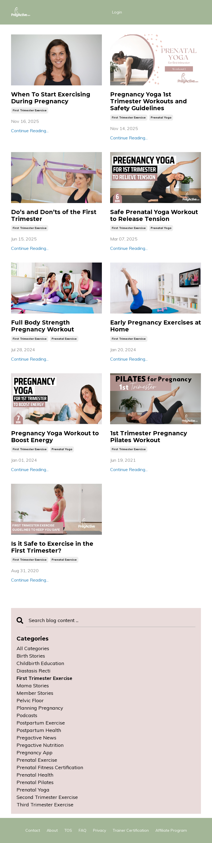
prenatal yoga (161, 117)
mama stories (33, 685)
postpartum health (39, 730)
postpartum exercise (41, 723)
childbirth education (40, 663)
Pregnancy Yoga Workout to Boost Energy (55, 437)
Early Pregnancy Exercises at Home (155, 326)
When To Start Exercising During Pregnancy (50, 98)
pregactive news (36, 737)
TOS (68, 830)
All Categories (33, 648)
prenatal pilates (35, 782)
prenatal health (35, 775)
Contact (32, 830)
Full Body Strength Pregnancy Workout (42, 326)
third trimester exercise (45, 804)
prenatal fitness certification (50, 767)
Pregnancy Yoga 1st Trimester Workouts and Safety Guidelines (148, 101)
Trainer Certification (131, 830)
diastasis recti (34, 671)
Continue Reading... (30, 130)
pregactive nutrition (40, 745)
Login (117, 12)
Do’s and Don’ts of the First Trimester (53, 215)
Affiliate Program (171, 830)
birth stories (31, 656)
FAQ (82, 830)
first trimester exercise (30, 110)
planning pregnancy (40, 708)
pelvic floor (30, 700)
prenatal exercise (64, 339)
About (52, 830)
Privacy (99, 830)
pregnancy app (34, 752)
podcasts (27, 715)
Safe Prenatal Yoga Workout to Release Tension (154, 215)
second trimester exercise (47, 797)
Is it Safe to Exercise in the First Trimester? (52, 547)
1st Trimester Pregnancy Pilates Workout (148, 437)
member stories (35, 693)
